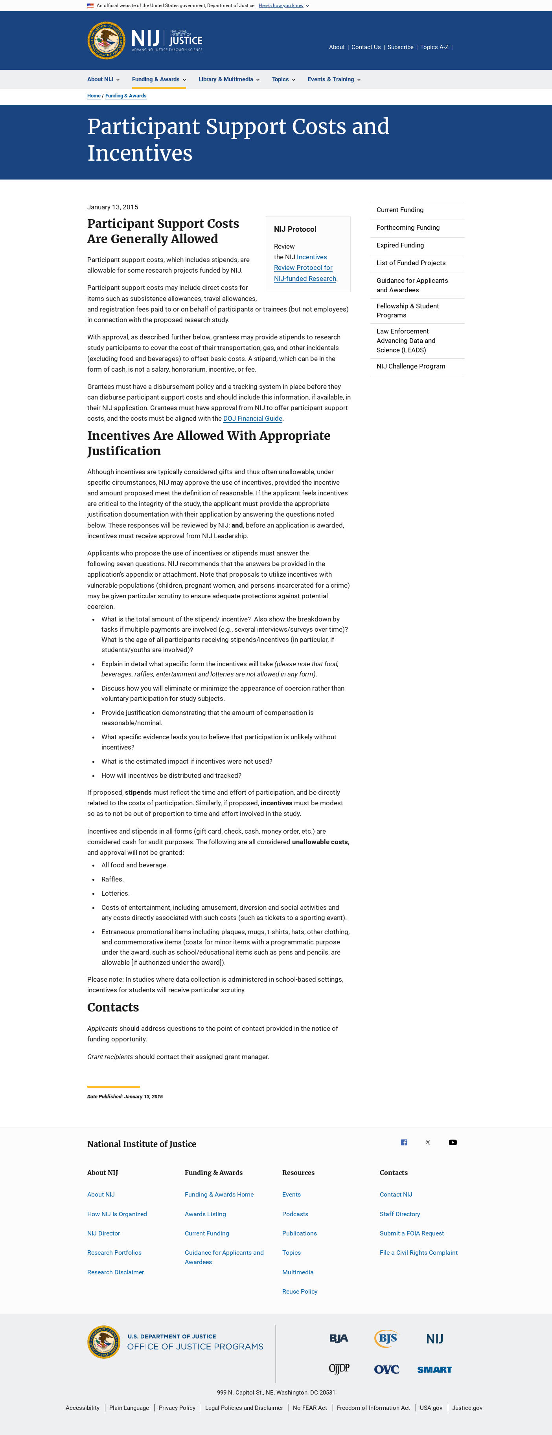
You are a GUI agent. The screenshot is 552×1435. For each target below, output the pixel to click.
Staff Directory (400, 1213)
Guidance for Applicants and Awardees (224, 1257)
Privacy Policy (177, 1407)
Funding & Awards (126, 96)
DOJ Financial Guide (252, 418)
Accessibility (82, 1407)
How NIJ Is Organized (117, 1213)
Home (94, 96)
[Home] (167, 40)
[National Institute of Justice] (435, 1345)
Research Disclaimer (115, 1272)
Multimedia (298, 1272)
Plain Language (129, 1407)
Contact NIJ (396, 1194)
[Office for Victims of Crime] (386, 1375)
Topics (291, 1252)
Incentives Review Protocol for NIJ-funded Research (305, 267)
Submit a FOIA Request (412, 1233)
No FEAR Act (310, 1407)
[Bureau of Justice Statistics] (387, 1349)
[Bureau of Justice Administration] (339, 1345)
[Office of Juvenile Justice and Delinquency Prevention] (339, 1376)
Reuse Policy (300, 1291)
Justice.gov (467, 1407)
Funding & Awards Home (219, 1194)
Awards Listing (205, 1213)
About (337, 47)
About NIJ (101, 1194)
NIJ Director (103, 1233)
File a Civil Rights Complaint (419, 1252)
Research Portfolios (114, 1252)
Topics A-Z (434, 47)
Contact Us (366, 47)
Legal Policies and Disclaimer (244, 1407)
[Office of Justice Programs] (106, 40)
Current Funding (207, 1233)
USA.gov (431, 1407)
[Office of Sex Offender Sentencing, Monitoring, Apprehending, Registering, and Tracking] (435, 1374)
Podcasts (295, 1213)
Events (291, 1194)
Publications (299, 1233)
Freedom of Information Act (373, 1407)
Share (465, 52)
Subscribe (401, 47)
